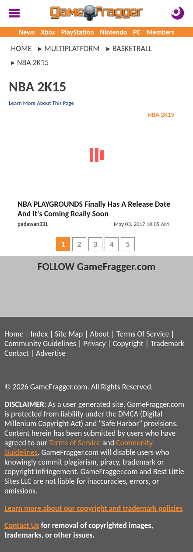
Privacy (94, 343)
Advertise (51, 353)
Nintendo (113, 32)
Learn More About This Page (41, 103)
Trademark (167, 343)
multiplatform (71, 48)
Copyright (128, 343)
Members (161, 32)
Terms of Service (75, 443)
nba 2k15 (33, 62)
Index (39, 334)
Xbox (48, 32)
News (27, 32)
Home (21, 48)
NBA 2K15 (160, 114)
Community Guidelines (40, 343)
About (99, 334)
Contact (16, 353)
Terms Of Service (142, 334)
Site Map (69, 334)
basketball (132, 48)
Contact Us (21, 525)
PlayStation (77, 32)
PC (136, 32)
